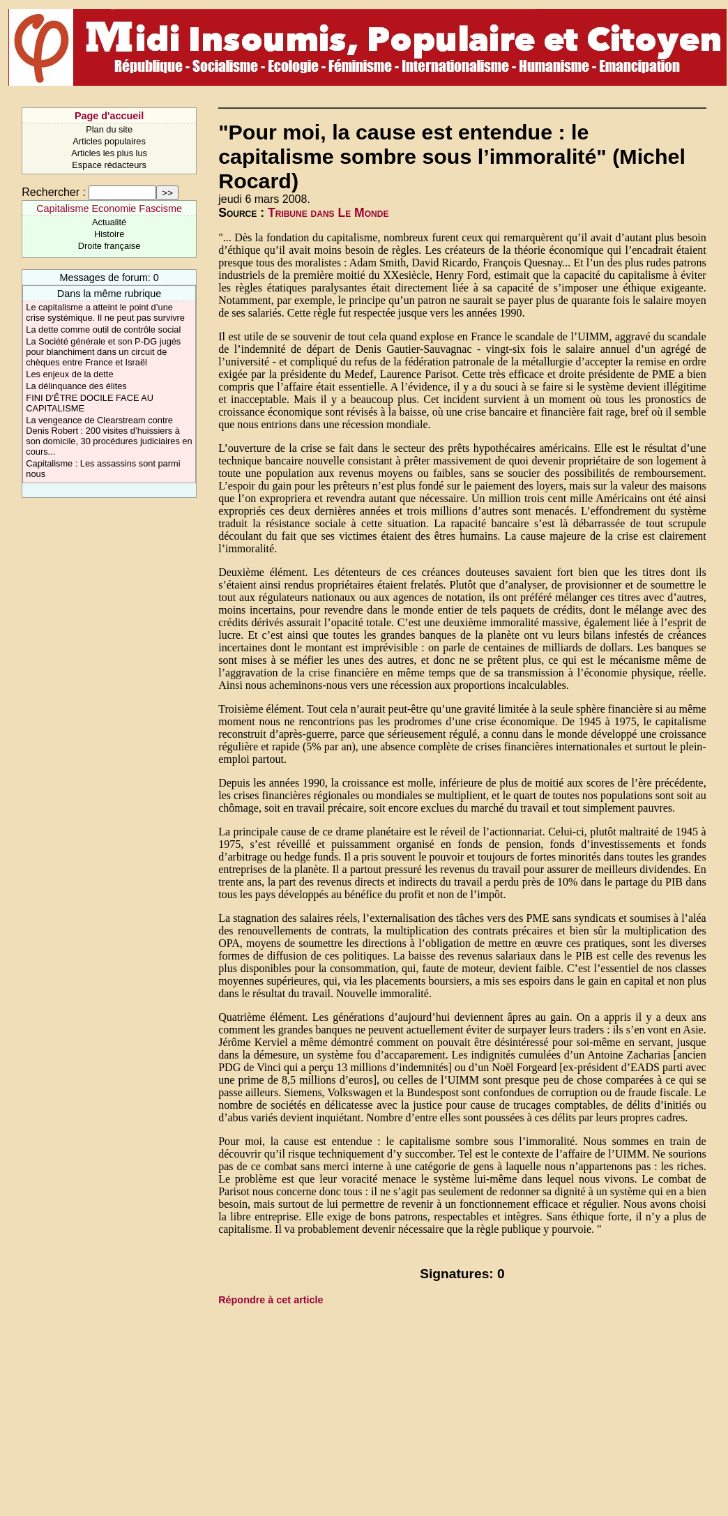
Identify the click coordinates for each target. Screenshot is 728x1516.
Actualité (109, 222)
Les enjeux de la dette (69, 374)
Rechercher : (54, 192)
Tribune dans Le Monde (328, 213)
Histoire (109, 234)
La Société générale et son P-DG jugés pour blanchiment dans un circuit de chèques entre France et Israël (103, 351)
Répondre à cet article (270, 1299)
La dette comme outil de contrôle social (103, 329)
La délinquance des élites (76, 386)
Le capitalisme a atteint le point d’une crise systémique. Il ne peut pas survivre (105, 312)
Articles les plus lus (109, 153)
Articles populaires (109, 141)
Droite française (109, 246)
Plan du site (109, 129)
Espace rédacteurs (109, 165)
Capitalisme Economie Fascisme (109, 208)
